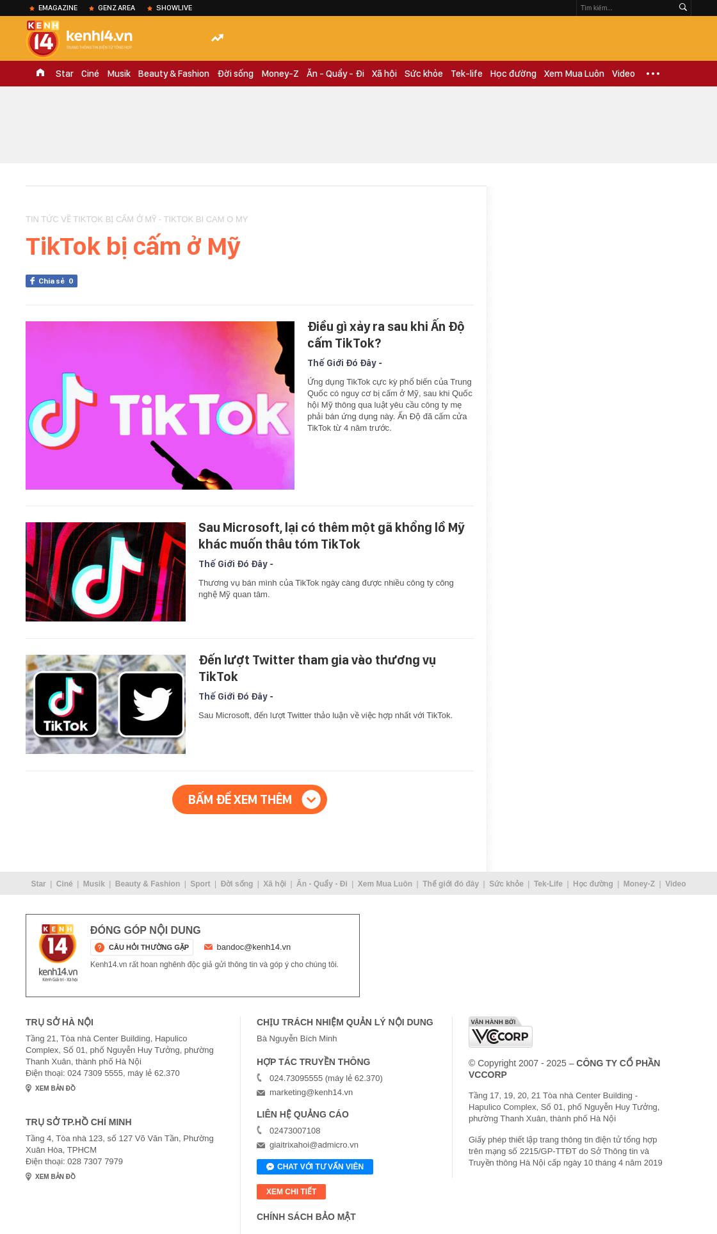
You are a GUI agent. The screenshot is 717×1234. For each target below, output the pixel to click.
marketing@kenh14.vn (311, 1092)
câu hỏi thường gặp (149, 947)
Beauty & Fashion (173, 73)
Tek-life (467, 73)
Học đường (513, 73)
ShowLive (174, 7)
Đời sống (235, 73)
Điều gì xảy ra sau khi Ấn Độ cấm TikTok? (386, 335)
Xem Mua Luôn (574, 73)
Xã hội (384, 73)
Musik (119, 73)
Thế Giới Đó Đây (341, 363)
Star (65, 73)
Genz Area (116, 7)
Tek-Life (548, 883)
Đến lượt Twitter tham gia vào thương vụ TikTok (317, 668)
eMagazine (57, 7)
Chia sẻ (57, 281)
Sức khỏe (424, 73)
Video (623, 73)
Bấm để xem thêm (240, 799)
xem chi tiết (291, 1191)
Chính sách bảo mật (306, 1217)
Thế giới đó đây (451, 883)
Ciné (90, 73)
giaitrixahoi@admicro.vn (314, 1145)
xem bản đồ (55, 1088)
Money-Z (280, 73)
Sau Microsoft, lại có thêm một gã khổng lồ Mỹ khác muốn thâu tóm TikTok (331, 536)
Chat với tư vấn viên (315, 1167)
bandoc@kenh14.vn (254, 947)
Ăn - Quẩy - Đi (335, 73)
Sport (200, 883)
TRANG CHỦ (40, 73)
